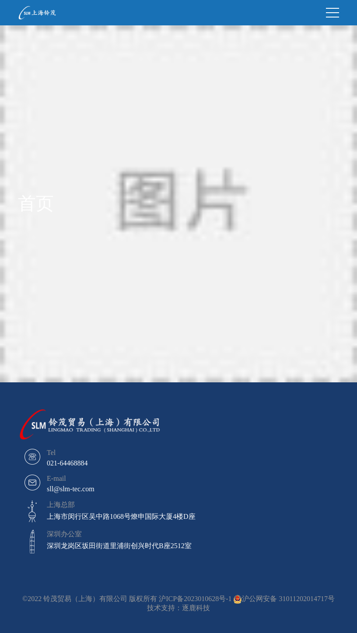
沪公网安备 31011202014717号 (288, 598)
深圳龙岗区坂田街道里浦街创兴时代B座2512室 (119, 545)
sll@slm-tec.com (70, 489)
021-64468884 (67, 463)
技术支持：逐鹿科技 (178, 608)
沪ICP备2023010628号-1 (195, 598)
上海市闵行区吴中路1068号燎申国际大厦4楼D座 (121, 516)
